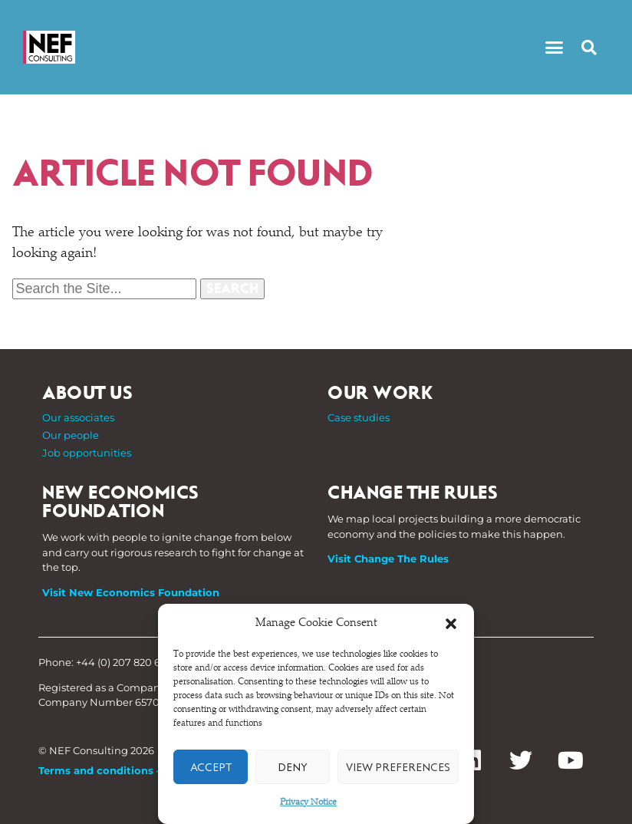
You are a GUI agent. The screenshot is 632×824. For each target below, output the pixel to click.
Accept (211, 767)
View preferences (398, 767)
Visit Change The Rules (388, 558)
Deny (293, 767)
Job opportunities (86, 453)
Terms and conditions (95, 770)
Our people (70, 435)
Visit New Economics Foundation (130, 592)
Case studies (359, 417)
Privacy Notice (308, 802)
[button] (451, 623)
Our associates (78, 417)
